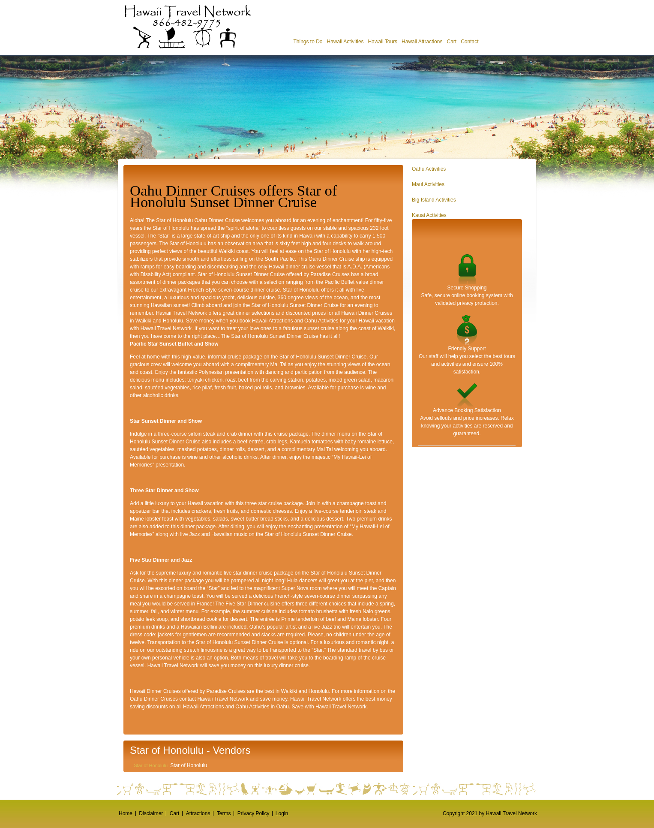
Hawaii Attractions (422, 42)
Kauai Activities (429, 215)
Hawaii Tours (382, 42)
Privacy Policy (253, 813)
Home (125, 813)
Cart (451, 42)
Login (282, 813)
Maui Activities (428, 184)
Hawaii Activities (345, 42)
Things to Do (307, 42)
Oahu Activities (429, 169)
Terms (224, 813)
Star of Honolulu (151, 765)
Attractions (198, 813)
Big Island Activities (434, 200)
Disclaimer (151, 813)
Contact (469, 42)
